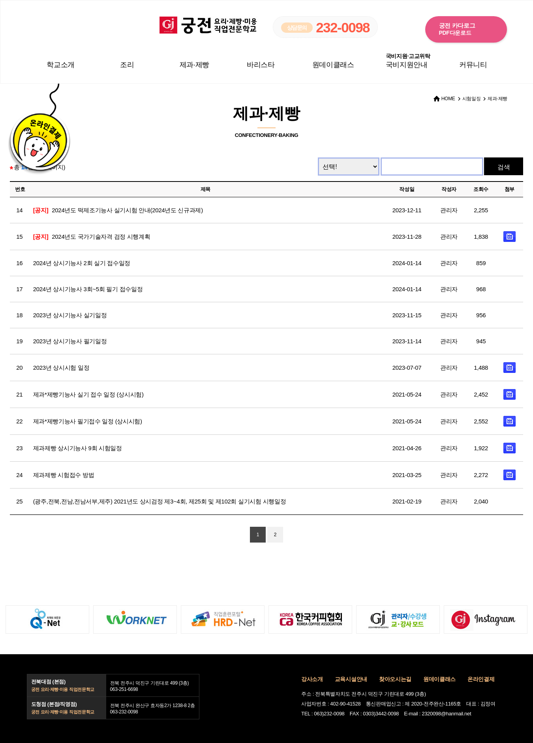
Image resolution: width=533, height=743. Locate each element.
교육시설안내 (351, 679)
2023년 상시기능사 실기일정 (70, 315)
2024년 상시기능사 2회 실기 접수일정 (81, 263)
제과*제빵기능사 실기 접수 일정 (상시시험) (88, 394)
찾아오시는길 (395, 679)
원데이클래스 (333, 65)
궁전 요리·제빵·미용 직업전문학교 (208, 25)
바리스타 (261, 65)
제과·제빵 (194, 65)
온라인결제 (480, 679)
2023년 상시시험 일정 (61, 367)
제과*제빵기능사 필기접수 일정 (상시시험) (87, 421)
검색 (503, 167)
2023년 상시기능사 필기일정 (70, 341)
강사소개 (312, 679)
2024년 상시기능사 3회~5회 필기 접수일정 (88, 289)
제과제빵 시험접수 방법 (63, 475)
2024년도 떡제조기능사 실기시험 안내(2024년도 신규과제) (118, 210)
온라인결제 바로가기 (38, 137)
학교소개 (61, 65)
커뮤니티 (473, 65)
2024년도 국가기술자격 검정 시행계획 (91, 236)
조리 (127, 65)
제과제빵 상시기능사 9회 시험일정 (77, 448)
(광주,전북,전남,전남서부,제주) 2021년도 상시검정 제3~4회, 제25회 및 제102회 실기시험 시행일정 (159, 501)
